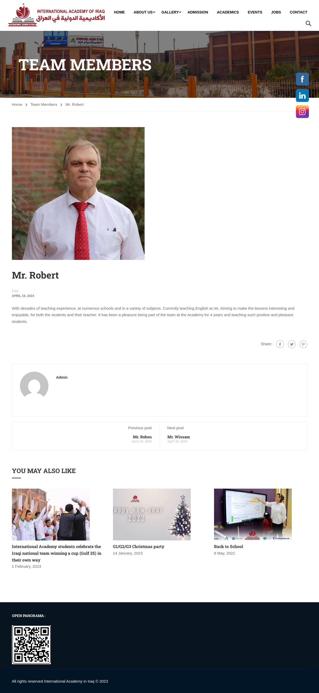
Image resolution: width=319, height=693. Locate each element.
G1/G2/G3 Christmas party (138, 546)
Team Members (44, 104)
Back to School (228, 546)
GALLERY (170, 12)
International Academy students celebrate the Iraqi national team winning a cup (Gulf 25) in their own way (56, 553)
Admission (198, 12)
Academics (228, 12)
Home (119, 12)
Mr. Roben (142, 436)
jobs (276, 12)
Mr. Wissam (178, 436)
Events (255, 12)
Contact (298, 12)
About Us (143, 12)
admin (62, 377)
